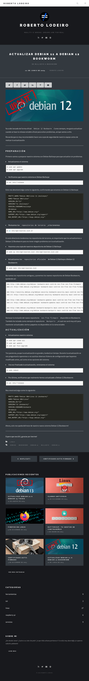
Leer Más (12, 651)
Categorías (13, 587)
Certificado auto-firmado (57, 459)
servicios (9, 622)
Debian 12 (34, 445)
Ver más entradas (16, 572)
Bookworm (23, 445)
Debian (13, 445)
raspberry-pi (10, 615)
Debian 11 (56, 445)
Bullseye (45, 445)
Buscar (77, 3)
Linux (12, 442)
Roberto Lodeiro (16, 3)
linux (7, 608)
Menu (85, 3)
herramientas (11, 594)
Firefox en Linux (17, 527)
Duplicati (25, 459)
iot (7, 601)
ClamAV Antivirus (57, 496)
